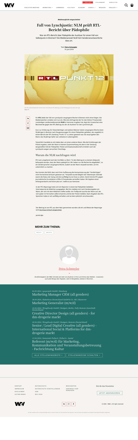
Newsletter (113, 2)
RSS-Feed (39, 394)
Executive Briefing (31, 7)
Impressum (19, 389)
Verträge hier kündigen (72, 389)
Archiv (49, 232)
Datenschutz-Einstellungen (47, 389)
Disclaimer (19, 391)
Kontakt (18, 386)
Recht (39, 232)
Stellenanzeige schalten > (84, 355)
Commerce (60, 7)
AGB (36, 391)
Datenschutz (40, 386)
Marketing (47, 7)
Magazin (102, 7)
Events (91, 7)
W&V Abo (88, 2)
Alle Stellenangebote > (48, 355)
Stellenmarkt (100, 2)
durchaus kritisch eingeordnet (50, 210)
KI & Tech (71, 7)
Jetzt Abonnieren (109, 393)
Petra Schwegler (71, 47)
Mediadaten (71, 386)
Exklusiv (112, 7)
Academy (81, 7)
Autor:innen (20, 394)
